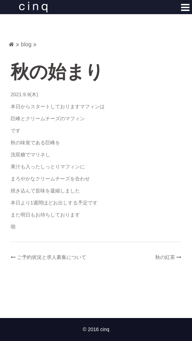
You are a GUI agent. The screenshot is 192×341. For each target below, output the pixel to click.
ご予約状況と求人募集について (51, 257)
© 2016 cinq (96, 329)
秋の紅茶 (165, 257)
